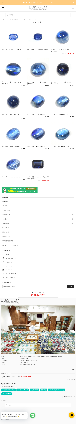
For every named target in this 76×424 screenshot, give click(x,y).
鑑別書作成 (5, 228)
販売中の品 (5, 232)
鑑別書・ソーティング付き (10, 245)
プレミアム (5, 206)
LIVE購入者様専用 (7, 241)
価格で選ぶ (5, 223)
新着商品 (5, 201)
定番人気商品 (6, 210)
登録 (71, 286)
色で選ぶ (5, 219)
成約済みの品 (6, 236)
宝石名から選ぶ (6, 214)
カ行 (23, 19)
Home (4, 19)
